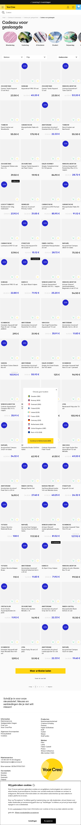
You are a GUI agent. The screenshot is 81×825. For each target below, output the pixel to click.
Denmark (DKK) (34, 404)
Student (55, 39)
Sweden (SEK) (34, 396)
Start (4, 17)
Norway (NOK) (34, 400)
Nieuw (43, 734)
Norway (3, 775)
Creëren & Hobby (47, 723)
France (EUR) (34, 416)
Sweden (4, 773)
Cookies (4, 736)
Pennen (43, 725)
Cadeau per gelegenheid (31, 17)
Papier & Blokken (47, 728)
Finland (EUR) (34, 408)
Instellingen (32, 821)
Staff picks (45, 736)
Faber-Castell (46, 747)
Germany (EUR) (34, 420)
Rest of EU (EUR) (35, 432)
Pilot (42, 742)
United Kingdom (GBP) (37, 428)
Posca (43, 749)
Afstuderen (40, 39)
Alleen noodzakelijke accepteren (27, 813)
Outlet (43, 732)
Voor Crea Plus (6, 727)
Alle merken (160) (47, 753)
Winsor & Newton (47, 751)
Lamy (43, 745)
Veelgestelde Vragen (9, 723)
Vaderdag (25, 39)
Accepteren (48, 821)
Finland (3, 780)
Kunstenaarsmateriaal (49, 721)
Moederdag (10, 39)
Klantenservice (6, 721)
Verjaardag (70, 39)
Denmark (4, 777)
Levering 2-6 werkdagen (40, 2)
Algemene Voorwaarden (10, 732)
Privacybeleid (6, 734)
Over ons (4, 725)
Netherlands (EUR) (35, 424)
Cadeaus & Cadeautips (14, 17)
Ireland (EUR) (34, 412)
